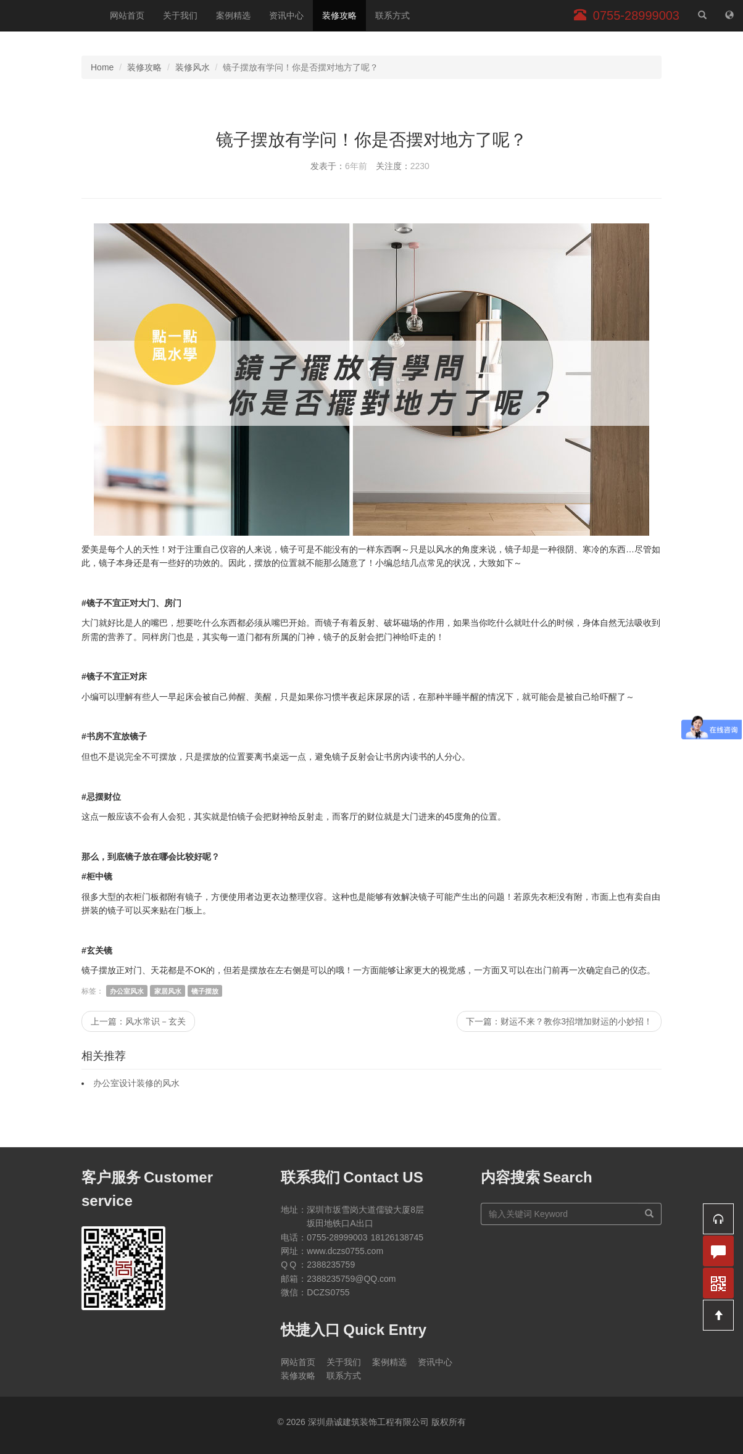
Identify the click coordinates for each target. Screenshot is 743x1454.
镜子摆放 (204, 991)
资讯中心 (286, 15)
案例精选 (233, 15)
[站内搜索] (702, 15)
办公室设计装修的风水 (136, 1083)
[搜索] (649, 1214)
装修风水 (192, 67)
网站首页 (127, 15)
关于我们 (180, 15)
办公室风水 (127, 991)
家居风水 (167, 991)
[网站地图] (729, 15)
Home (102, 67)
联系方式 (392, 15)
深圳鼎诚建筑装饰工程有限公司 (50, 15)
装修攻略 (339, 15)
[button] (718, 1218)
